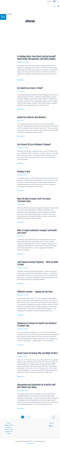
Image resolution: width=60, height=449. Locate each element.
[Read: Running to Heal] (8, 175)
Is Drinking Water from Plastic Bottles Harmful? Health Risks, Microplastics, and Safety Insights (36, 57)
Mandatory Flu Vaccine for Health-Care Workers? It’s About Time (37, 324)
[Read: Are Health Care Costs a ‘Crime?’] (8, 91)
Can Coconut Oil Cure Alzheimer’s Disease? (34, 144)
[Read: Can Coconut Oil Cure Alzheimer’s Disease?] (8, 148)
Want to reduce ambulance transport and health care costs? (37, 231)
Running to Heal (23, 171)
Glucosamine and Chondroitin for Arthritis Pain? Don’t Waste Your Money (36, 386)
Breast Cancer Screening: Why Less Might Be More (37, 353)
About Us (8, 427)
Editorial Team (8, 429)
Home (8, 423)
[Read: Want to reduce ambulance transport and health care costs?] (5, 231)
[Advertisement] (30, 41)
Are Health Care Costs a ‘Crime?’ (30, 88)
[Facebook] (54, 1)
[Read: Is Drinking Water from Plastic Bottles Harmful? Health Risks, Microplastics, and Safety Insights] (8, 60)
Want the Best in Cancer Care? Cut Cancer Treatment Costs (34, 199)
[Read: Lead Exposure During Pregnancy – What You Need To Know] (8, 265)
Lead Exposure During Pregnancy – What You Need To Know (37, 263)
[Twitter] (57, 1)
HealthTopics (3, 16)
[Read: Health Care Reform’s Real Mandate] (8, 120)
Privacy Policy (30, 443)
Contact (8, 433)
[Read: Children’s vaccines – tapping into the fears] (8, 295)
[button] (54, 6)
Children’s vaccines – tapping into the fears (35, 291)
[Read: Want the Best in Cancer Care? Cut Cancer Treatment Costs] (8, 202)
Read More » (21, 80)
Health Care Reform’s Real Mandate (31, 117)
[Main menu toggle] (58, 6)
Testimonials (8, 431)
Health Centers (8, 425)
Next (54, 417)
